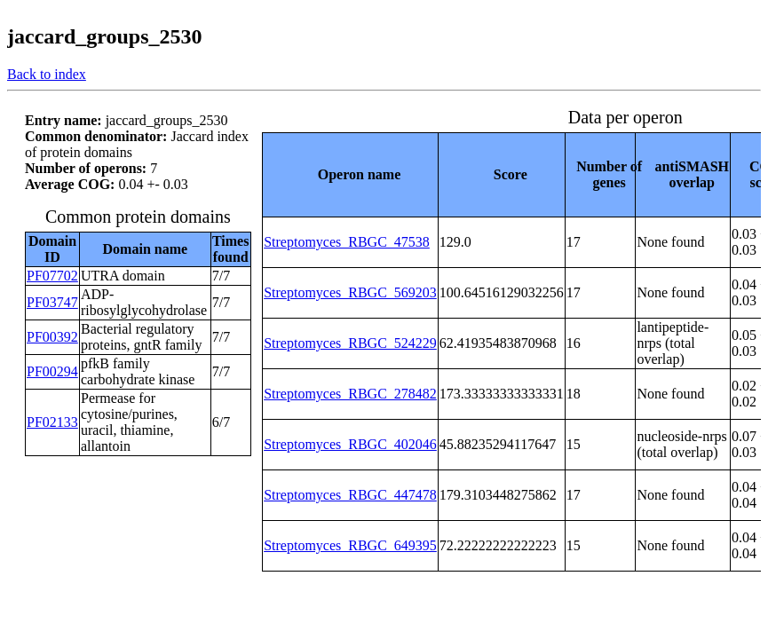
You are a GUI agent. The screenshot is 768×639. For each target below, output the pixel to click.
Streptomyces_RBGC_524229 (350, 343)
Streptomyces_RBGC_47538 (347, 241)
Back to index (46, 74)
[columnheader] (351, 174)
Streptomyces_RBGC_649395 (350, 545)
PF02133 (52, 422)
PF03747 (52, 302)
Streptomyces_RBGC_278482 (350, 393)
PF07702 (52, 275)
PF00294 (52, 371)
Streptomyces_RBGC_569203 (350, 292)
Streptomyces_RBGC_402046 (350, 444)
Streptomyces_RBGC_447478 (350, 494)
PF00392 (52, 336)
